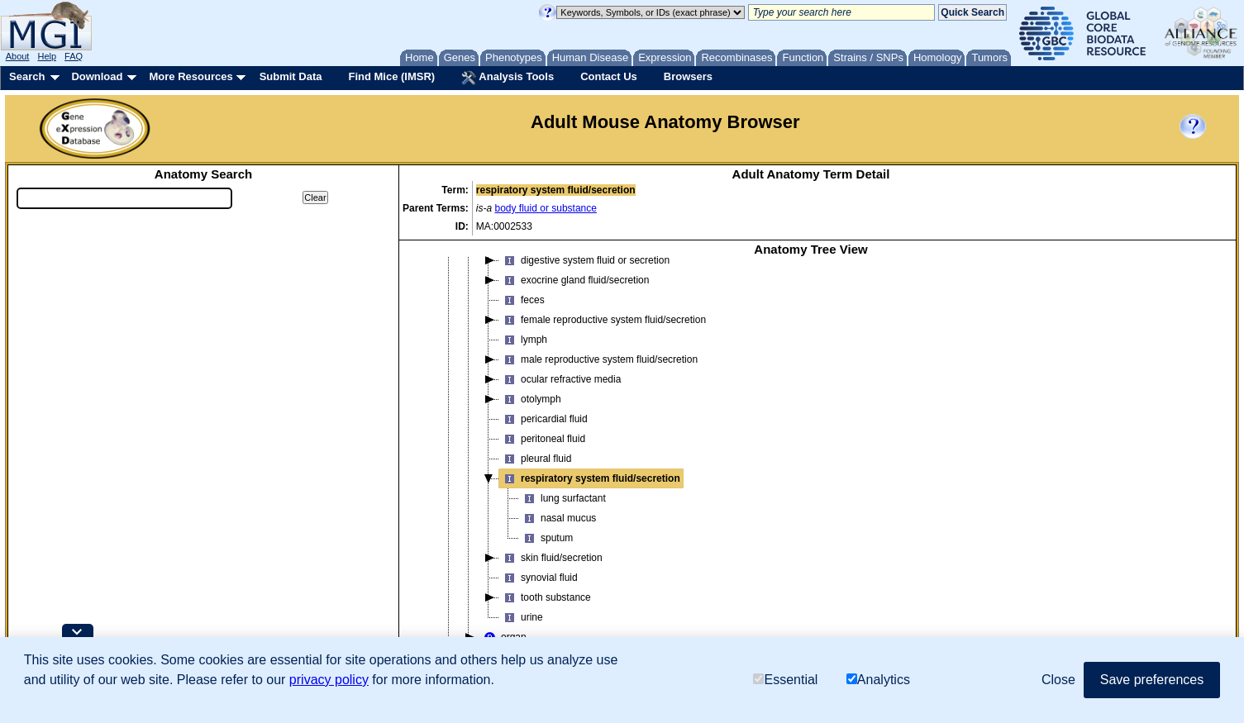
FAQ (73, 56)
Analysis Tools (507, 77)
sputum (546, 538)
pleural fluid (535, 459)
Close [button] (1058, 680)
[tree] (811, 481)
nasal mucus (557, 518)
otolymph (530, 399)
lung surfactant (562, 498)
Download (96, 76)
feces (522, 300)
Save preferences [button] (1151, 680)
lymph (523, 340)
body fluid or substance (546, 208)
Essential (785, 680)
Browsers (688, 76)
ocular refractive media (560, 379)
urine (521, 617)
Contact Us (608, 76)
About (18, 56)
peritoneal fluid (542, 439)
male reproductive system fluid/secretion (598, 359)
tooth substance (545, 597)
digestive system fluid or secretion (584, 260)
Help (46, 56)
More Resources (190, 76)
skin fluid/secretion (551, 558)
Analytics (878, 680)
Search (27, 76)
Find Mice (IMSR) (391, 76)
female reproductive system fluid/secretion (602, 320)
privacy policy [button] (329, 680)
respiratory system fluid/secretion (589, 478)
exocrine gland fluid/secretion (574, 280)
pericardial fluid (543, 419)
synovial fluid (538, 577)
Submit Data (291, 76)
